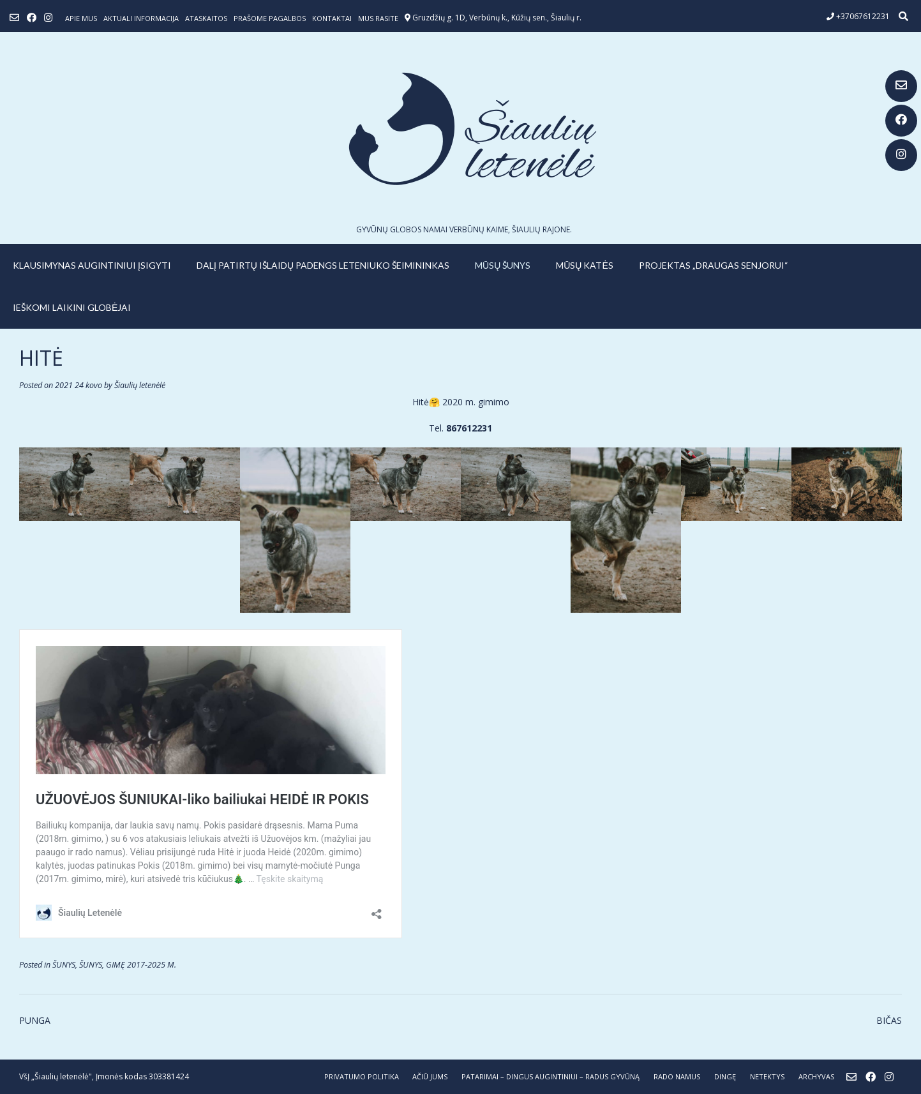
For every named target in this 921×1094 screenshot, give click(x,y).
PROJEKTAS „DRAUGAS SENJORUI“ (713, 265)
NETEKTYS (767, 1076)
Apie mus (81, 18)
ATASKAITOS (206, 18)
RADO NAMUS (677, 1076)
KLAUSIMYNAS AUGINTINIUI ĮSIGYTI (92, 265)
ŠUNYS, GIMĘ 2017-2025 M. (127, 964)
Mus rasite (378, 18)
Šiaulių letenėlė (139, 385)
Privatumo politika (361, 1076)
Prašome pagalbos (270, 18)
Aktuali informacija (141, 18)
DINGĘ (725, 1076)
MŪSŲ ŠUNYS (502, 265)
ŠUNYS (63, 964)
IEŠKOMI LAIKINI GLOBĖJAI (72, 307)
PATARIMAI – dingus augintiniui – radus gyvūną (550, 1076)
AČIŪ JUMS (429, 1076)
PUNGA (34, 1020)
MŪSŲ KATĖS (584, 265)
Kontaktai (332, 18)
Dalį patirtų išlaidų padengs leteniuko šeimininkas (323, 265)
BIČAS (889, 1020)
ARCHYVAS (816, 1076)
